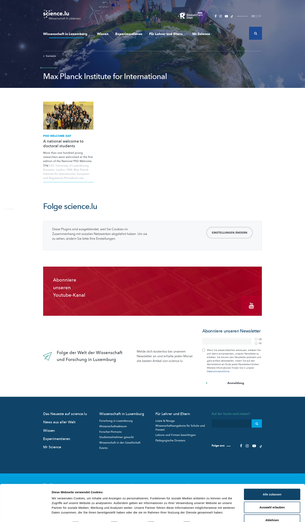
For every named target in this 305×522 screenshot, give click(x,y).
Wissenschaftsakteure (113, 425)
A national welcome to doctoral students (63, 143)
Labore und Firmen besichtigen (175, 434)
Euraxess (48, 170)
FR (259, 16)
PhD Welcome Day (57, 136)
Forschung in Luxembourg (116, 420)
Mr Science (201, 34)
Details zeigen (209, 514)
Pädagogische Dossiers (170, 439)
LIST (51, 166)
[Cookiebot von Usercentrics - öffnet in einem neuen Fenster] (25, 514)
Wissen (102, 34)
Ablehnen (272, 509)
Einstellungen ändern (229, 233)
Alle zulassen (272, 483)
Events (103, 447)
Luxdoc (60, 170)
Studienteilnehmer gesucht (116, 436)
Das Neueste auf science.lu (65, 413)
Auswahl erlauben (272, 496)
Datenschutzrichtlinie (218, 370)
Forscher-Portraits (110, 431)
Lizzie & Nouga (165, 420)
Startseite (49, 56)
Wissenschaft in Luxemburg (66, 34)
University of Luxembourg (72, 166)
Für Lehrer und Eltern (167, 34)
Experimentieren (128, 34)
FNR (69, 170)
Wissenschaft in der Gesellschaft (119, 441)
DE (253, 16)
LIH (45, 166)
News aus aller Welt (59, 421)
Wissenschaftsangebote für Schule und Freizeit (180, 427)
